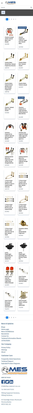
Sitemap (4, 350)
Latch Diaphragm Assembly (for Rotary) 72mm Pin (23, 256)
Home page (5, 329)
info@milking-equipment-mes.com (10, 386)
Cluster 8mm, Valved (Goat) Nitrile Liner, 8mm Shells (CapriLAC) (9, 86)
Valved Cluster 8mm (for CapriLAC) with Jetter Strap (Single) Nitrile (9, 160)
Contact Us (5, 336)
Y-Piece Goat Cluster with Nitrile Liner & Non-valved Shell (23, 184)
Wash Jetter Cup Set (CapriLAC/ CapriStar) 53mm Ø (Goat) (9, 280)
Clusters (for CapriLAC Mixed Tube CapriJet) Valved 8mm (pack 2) (23, 136)
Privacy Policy (5, 347)
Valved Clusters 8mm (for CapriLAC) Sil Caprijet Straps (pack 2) (23, 160)
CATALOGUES (5, 340)
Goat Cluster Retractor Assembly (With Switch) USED (23, 279)
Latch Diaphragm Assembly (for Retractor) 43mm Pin (9, 256)
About (3, 352)
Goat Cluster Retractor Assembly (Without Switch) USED (9, 304)
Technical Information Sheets (11, 338)
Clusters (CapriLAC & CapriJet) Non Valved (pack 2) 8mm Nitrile (23, 110)
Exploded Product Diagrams (10, 363)
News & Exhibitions (7, 331)
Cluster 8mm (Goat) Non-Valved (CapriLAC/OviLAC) (10, 64)
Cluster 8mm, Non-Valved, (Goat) (22, 64)
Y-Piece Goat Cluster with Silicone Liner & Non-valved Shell (9, 232)
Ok (3, 12)
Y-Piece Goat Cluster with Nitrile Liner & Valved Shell (9, 207)
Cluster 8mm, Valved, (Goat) (23, 84)
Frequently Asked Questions (11, 359)
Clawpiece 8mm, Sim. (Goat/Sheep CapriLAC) (23, 231)
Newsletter (5, 334)
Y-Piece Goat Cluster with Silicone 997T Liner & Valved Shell (23, 208)
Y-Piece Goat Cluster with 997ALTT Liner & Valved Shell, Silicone (9, 184)
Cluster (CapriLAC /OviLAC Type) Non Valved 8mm (23, 40)
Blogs (3, 327)
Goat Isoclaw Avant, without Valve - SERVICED (23, 303)
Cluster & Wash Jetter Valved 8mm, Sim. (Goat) (9, 39)
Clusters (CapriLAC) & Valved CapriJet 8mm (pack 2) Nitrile (9, 136)
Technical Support (7, 361)
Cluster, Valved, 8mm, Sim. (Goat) (9, 109)
